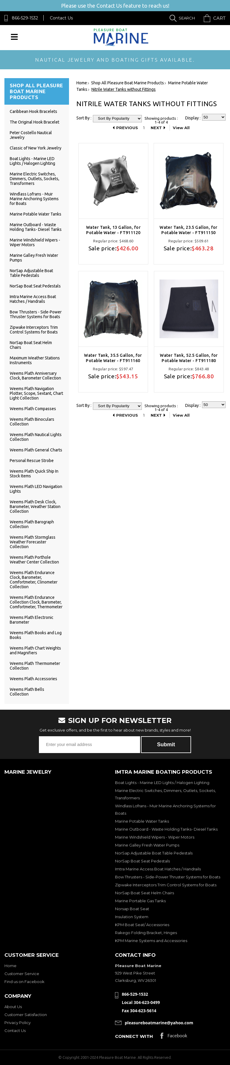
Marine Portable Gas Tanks (140, 900)
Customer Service (21, 973)
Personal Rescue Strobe (32, 460)
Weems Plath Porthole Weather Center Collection (34, 559)
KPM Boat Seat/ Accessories (142, 924)
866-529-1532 (25, 18)
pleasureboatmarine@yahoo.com (159, 1022)
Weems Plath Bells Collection (27, 691)
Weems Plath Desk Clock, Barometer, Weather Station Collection (35, 506)
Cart (219, 18)
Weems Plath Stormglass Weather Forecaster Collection (32, 542)
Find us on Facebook (24, 981)
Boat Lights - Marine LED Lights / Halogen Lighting (32, 161)
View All (181, 127)
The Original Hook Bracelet (34, 122)
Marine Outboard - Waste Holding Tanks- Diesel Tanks (36, 227)
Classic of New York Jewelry (35, 148)
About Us (13, 1006)
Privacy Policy (17, 1022)
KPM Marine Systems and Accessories (151, 940)
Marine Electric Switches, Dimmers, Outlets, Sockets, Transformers (34, 179)
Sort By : (83, 118)
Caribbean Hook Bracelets (33, 111)
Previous (127, 127)
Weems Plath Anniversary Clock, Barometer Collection (35, 375)
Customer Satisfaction (25, 1014)
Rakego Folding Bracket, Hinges (146, 932)
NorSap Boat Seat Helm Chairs (144, 892)
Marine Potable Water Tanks (35, 214)
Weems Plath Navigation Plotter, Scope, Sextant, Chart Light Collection (36, 393)
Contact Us (61, 18)
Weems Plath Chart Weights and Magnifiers (35, 650)
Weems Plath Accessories (33, 678)
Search (187, 18)
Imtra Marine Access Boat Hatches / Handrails (33, 299)
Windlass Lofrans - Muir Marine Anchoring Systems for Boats (34, 199)
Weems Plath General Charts (36, 450)
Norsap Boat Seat (132, 908)
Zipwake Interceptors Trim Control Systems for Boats (34, 329)
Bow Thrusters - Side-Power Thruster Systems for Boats (36, 314)
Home (10, 965)
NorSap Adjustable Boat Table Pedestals (31, 273)
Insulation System (131, 916)
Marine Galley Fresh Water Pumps (147, 845)
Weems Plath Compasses (33, 408)
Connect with (134, 1036)
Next (156, 127)
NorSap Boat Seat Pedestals (35, 286)
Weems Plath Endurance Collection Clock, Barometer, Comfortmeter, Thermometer (36, 602)
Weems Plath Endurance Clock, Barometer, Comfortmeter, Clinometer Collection (34, 579)
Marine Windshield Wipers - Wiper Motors (154, 837)
